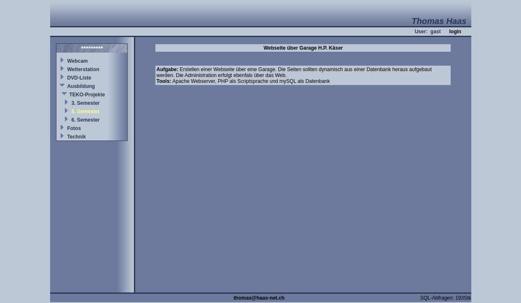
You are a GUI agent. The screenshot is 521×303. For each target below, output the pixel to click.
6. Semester (85, 120)
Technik (76, 137)
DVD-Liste (79, 78)
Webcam (77, 61)
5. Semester (85, 111)
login (455, 32)
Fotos (74, 128)
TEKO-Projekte (87, 95)
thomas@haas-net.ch (259, 298)
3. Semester (85, 103)
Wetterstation (83, 69)
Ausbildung (81, 86)
